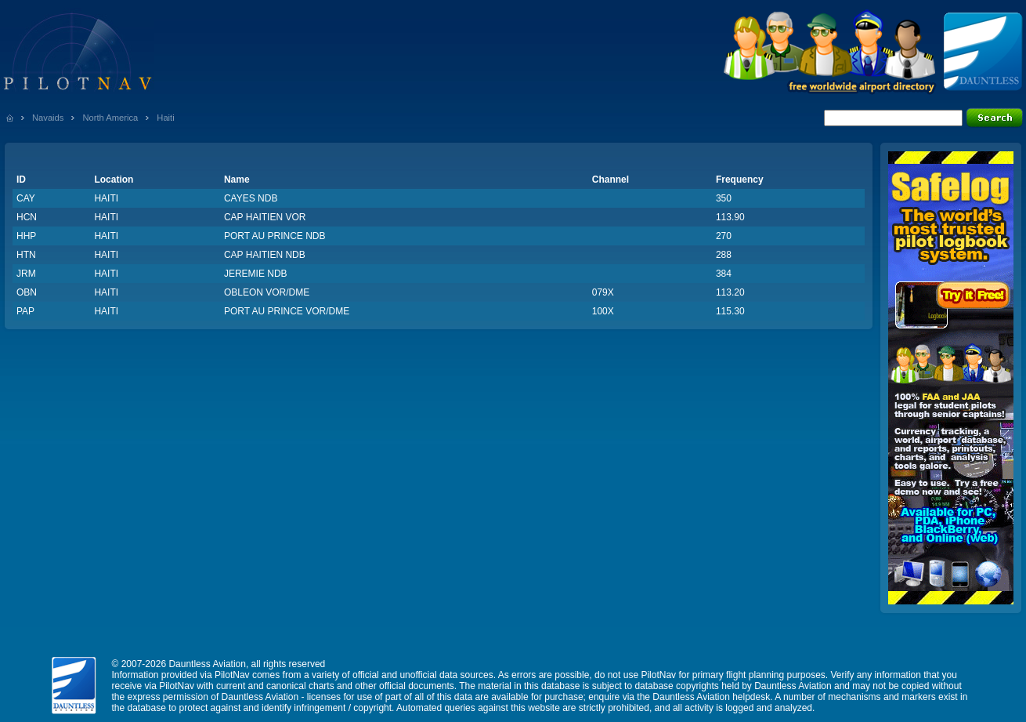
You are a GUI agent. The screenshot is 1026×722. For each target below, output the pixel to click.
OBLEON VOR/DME (266, 292)
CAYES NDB (250, 198)
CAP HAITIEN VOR (264, 217)
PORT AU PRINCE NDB (275, 235)
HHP (26, 235)
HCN (26, 217)
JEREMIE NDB (255, 273)
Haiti (165, 117)
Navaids (47, 117)
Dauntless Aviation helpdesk (711, 696)
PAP (25, 311)
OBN (26, 292)
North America (110, 117)
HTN (26, 254)
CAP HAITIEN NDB (264, 254)
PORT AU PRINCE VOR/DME (286, 311)
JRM (26, 273)
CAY (25, 198)
